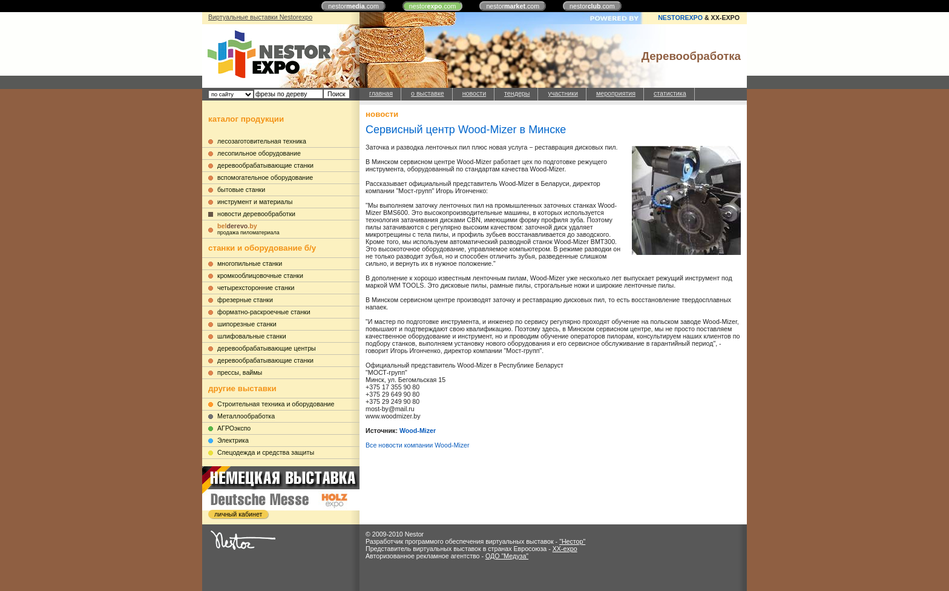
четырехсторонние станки (256, 287)
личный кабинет (238, 514)
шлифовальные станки (251, 336)
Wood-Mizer (417, 430)
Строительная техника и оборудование (275, 404)
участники (562, 93)
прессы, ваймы (239, 372)
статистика (670, 93)
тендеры (517, 93)
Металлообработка (246, 416)
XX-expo (565, 548)
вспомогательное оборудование (265, 177)
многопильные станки (249, 263)
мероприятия (615, 93)
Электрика (233, 440)
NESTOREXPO (680, 17)
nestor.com (353, 6)
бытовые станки (241, 189)
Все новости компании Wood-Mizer (417, 445)
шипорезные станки (247, 324)
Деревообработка (691, 56)
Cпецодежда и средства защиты (265, 452)
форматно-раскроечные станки (263, 311)
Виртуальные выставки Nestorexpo (260, 17)
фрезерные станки (245, 299)
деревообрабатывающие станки (265, 165)
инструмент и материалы (254, 201)
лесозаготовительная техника (261, 141)
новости (474, 93)
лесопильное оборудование (259, 153)
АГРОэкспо (234, 428)
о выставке (427, 93)
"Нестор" (572, 541)
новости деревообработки (256, 213)
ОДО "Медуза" (506, 556)
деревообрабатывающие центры (266, 348)
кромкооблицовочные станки (260, 275)
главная (381, 93)
